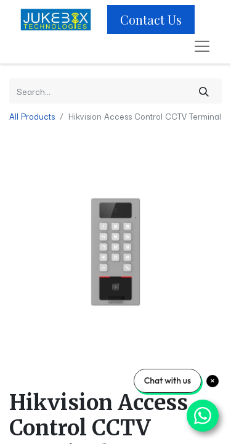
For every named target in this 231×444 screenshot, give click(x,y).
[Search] (204, 91)
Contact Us (151, 19)
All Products (32, 116)
